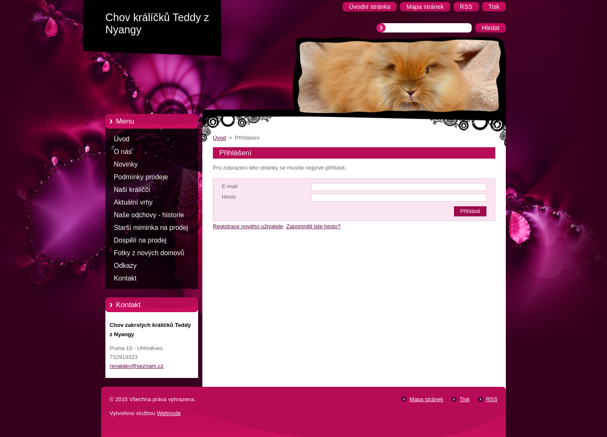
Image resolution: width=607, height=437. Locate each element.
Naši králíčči (132, 189)
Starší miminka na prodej (151, 227)
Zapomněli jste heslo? (313, 226)
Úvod (121, 139)
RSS (491, 399)
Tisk (464, 399)
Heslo (229, 197)
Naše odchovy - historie (149, 214)
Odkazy (125, 265)
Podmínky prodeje (141, 177)
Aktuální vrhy (133, 202)
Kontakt (125, 278)
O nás (123, 151)
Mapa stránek (426, 399)
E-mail (230, 186)
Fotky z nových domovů (149, 252)
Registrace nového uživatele (248, 226)
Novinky (126, 164)
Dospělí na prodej (140, 240)
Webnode (169, 413)
